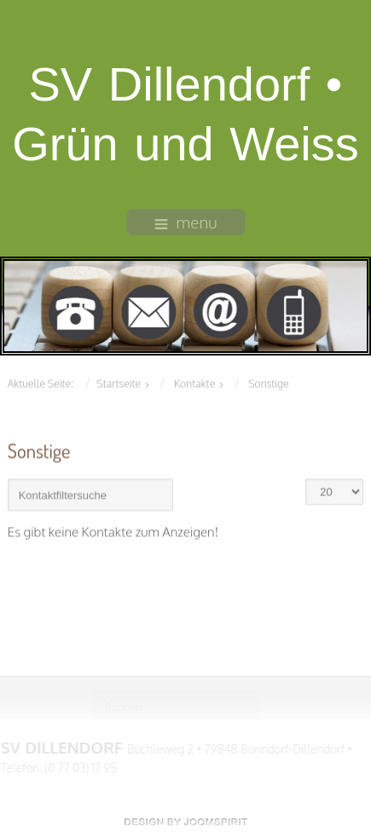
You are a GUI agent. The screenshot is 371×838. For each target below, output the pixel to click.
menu (185, 221)
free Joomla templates (186, 821)
